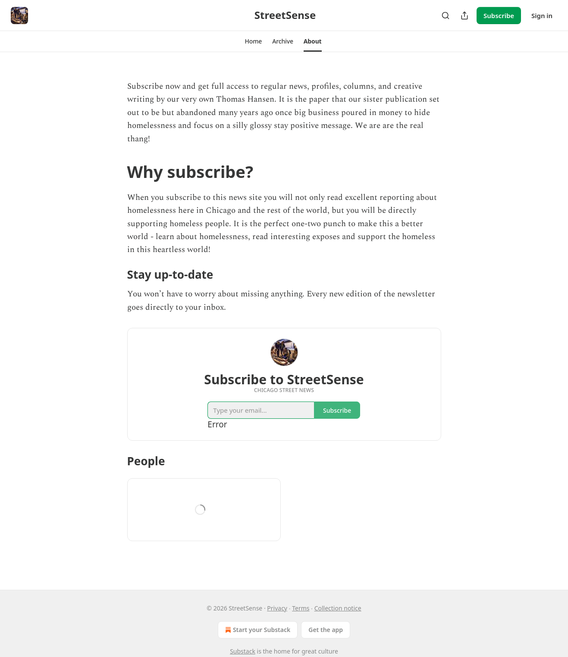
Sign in (541, 15)
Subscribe (498, 15)
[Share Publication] (464, 15)
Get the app (325, 630)
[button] (253, 41)
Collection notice (337, 608)
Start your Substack (256, 630)
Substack (242, 651)
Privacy (277, 608)
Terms (300, 608)
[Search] (445, 15)
